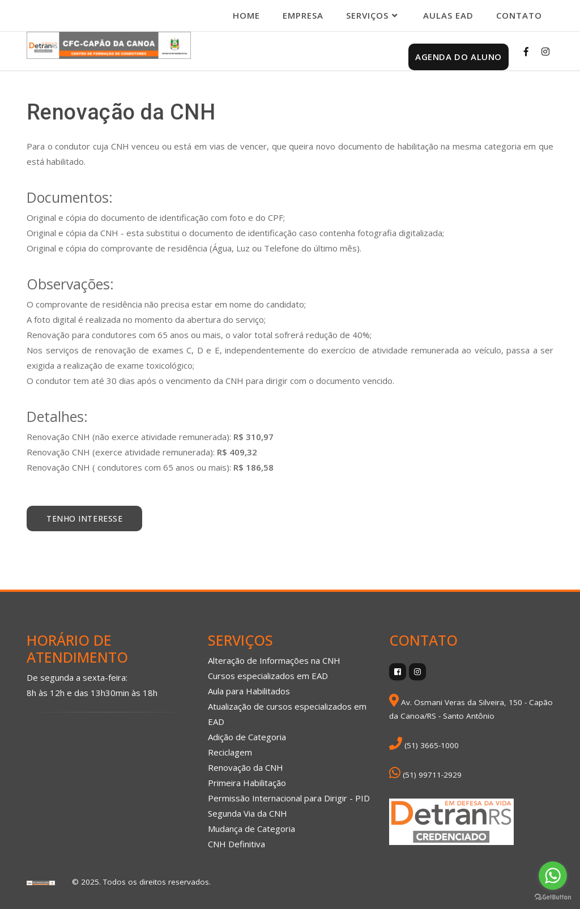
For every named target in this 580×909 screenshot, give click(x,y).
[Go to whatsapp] (553, 875)
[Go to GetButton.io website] (553, 897)
